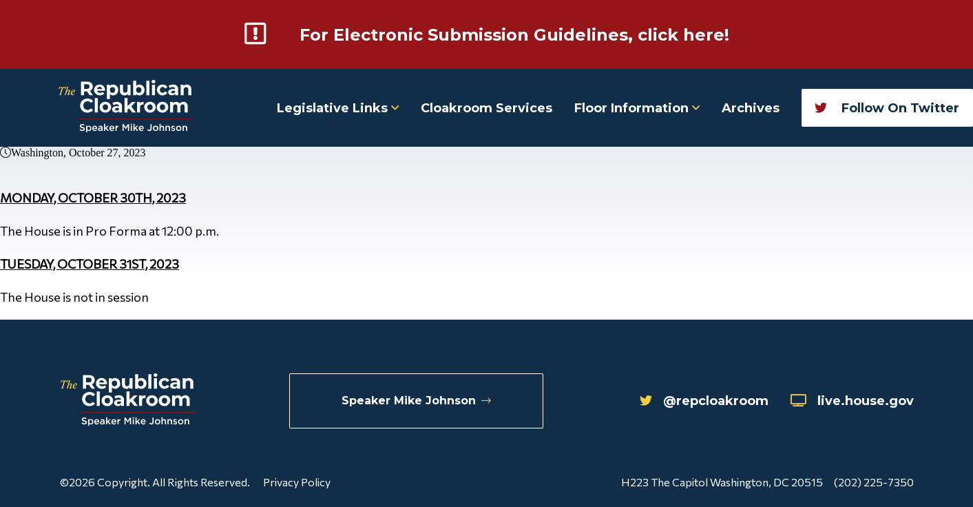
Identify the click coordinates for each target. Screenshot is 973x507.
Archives (751, 108)
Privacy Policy (297, 481)
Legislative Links (338, 108)
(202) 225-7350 (874, 481)
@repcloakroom (704, 400)
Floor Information (637, 108)
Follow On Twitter (887, 108)
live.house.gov (852, 400)
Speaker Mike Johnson (416, 400)
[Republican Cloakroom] (126, 108)
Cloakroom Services (486, 108)
